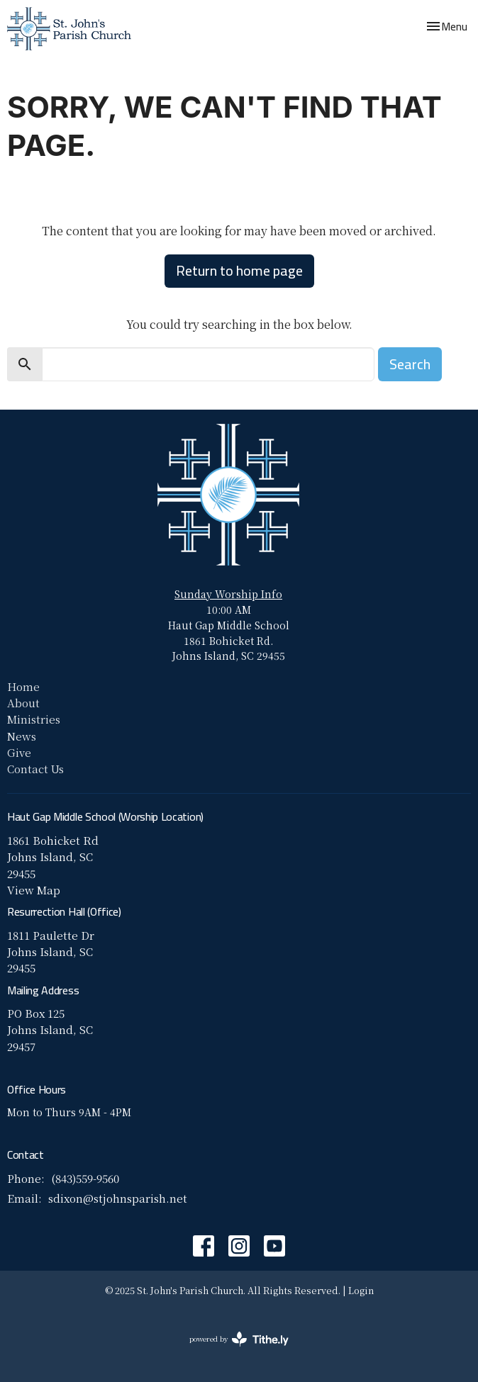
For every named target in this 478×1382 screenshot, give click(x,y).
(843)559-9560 (85, 1178)
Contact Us (35, 768)
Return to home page (239, 270)
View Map (33, 889)
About (23, 702)
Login (361, 1290)
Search (409, 364)
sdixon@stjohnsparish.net (117, 1198)
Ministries (33, 719)
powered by (239, 1339)
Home (23, 686)
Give (19, 752)
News (21, 736)
